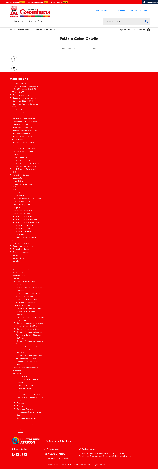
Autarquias (17, 285)
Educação (20, 403)
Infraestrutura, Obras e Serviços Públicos (28, 413)
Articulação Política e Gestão (24, 282)
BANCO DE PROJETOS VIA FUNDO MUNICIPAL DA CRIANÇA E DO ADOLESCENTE (26, 89)
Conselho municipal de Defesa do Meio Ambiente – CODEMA (29, 324)
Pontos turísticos (24, 30)
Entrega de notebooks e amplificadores (22, 138)
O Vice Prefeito (138, 29)
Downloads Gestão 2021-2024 (25, 122)
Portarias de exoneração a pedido (26, 219)
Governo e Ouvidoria (25, 409)
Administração (22, 376)
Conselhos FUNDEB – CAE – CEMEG (27, 363)
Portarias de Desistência (22, 214)
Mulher (19, 421)
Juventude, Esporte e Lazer (27, 418)
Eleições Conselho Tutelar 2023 (25, 131)
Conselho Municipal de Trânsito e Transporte (29, 342)
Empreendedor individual (22, 134)
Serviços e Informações (28, 21)
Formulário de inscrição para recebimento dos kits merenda (24, 149)
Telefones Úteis (19, 273)
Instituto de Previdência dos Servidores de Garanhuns (27, 301)
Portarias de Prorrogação (22, 231)
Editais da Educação (20, 125)
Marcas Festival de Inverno (23, 184)
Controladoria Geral (24, 388)
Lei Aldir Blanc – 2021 (21, 160)
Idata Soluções (93, 465)
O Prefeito (17, 193)
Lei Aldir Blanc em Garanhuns (24, 166)
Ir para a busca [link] (15, 2)
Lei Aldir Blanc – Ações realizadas (26, 163)
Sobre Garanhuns (19, 267)
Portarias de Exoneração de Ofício (26, 222)
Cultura (19, 391)
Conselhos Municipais (21, 305)
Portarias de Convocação (22, 211)
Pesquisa (16, 208)
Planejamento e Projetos (26, 424)
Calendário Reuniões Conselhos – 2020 (26, 105)
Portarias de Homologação (23, 225)
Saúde (19, 430)
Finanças (20, 406)
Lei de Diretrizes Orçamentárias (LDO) (24, 170)
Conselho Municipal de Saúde (28, 329)
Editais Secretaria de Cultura (23, 128)
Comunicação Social (25, 385)
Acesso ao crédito (20, 83)
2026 (69, 465)
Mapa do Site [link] (59, 2)
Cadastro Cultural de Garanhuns (25, 98)
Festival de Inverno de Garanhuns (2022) (25, 144)
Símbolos (16, 264)
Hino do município (20, 157)
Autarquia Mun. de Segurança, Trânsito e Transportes (28, 295)
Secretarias (17, 373)
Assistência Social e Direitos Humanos (27, 381)
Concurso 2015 (19, 113)
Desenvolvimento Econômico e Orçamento (25, 369)
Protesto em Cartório (21, 243)
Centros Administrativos (22, 110)
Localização (17, 178)
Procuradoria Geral (24, 427)
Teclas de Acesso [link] (38, 2)
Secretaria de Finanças (21, 249)
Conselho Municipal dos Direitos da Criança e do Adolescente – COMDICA (29, 350)
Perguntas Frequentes (21, 205)
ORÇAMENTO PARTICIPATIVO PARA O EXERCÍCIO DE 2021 (26, 200)
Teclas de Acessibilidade (22, 270)
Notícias (16, 187)
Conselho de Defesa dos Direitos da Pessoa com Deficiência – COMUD (29, 311)
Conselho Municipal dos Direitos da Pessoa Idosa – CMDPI (29, 357)
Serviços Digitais (19, 258)
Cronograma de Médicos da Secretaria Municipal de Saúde (23, 117)
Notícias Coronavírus (21, 190)
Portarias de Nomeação (22, 228)
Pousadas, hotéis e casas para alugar (24, 238)
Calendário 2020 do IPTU (23, 101)
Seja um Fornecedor (21, 252)
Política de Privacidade (58, 441)
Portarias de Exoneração (22, 216)
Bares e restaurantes (21, 95)
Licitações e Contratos (21, 175)
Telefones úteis (19, 276)
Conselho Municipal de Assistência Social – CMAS (30, 318)
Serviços (16, 255)
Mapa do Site (124, 29)
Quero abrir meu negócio (23, 246)
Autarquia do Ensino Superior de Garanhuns (29, 289)
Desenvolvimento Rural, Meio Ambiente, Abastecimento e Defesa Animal (29, 397)
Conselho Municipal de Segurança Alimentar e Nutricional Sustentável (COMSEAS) (29, 335)
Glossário (16, 154)
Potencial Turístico (20, 234)
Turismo (16, 279)
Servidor (16, 261)
